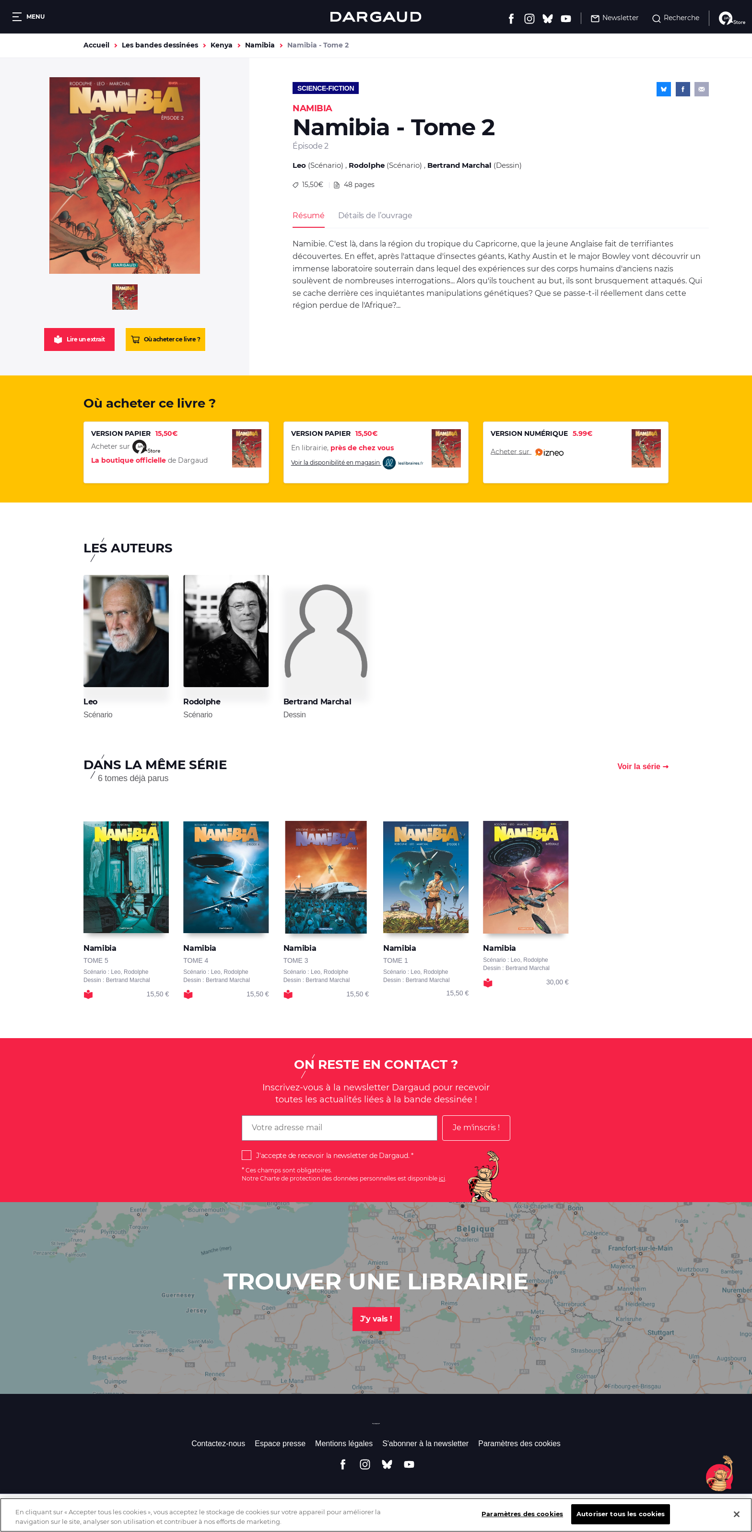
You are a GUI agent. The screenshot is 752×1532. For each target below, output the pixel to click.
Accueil (96, 45)
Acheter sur (527, 452)
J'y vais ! (376, 1318)
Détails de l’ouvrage (375, 215)
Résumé (309, 215)
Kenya (222, 45)
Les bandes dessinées (160, 45)
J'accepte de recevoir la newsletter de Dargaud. (332, 1155)
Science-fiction (325, 88)
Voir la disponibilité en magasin (357, 463)
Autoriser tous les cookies (620, 1521)
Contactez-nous (218, 1443)
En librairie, (342, 448)
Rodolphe (367, 165)
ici (442, 1178)
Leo (299, 165)
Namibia (260, 45)
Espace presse (280, 1443)
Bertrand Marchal (459, 165)
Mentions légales (344, 1443)
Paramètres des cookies (519, 1443)
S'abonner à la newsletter (425, 1443)
